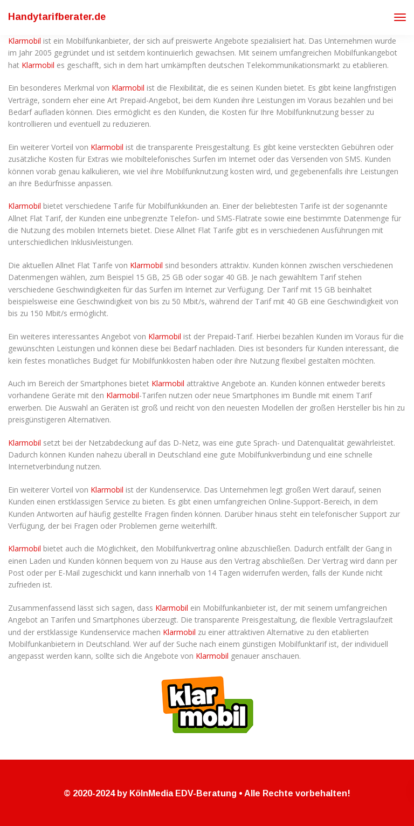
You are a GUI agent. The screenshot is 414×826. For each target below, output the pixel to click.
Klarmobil (24, 41)
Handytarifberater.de (57, 16)
